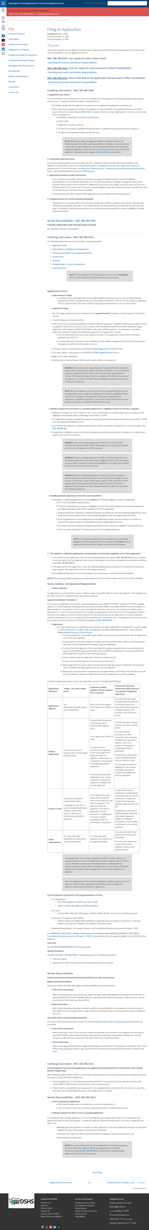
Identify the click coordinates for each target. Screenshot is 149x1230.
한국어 (123, 1207)
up (89, 1182)
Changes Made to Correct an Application (69, 264)
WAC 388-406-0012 (57, 77)
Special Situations (60, 268)
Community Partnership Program (21, 60)
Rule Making (80, 1216)
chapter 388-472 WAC (83, 112)
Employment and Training (18, 49)
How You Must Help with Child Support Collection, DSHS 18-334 (83, 913)
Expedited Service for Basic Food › (121, 1182)
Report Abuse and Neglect (51, 1216)
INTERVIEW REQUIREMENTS (62, 947)
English (112, 1203)
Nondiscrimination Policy (85, 1203)
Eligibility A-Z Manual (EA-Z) (24, 20)
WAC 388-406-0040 (65, 563)
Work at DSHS (46, 1208)
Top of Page (97, 1172)
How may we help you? (95, 3)
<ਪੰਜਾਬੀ (126, 1211)
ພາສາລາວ (121, 1223)
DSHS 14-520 (61, 1035)
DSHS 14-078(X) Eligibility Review (99, 352)
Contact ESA (13, 92)
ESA (11, 29)
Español (120, 1203)
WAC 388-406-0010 (57, 68)
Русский (127, 1203)
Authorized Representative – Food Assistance (100, 168)
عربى (111, 1211)
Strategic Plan (14, 71)
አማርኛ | (121, 1219)
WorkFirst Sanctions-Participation (64, 229)
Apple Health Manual (112, 681)
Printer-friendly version (139, 1188)
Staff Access (46, 1203)
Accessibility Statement (84, 1205)
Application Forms (60, 245)
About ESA (13, 14)
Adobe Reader (81, 1208)
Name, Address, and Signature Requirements (71, 249)
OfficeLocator (3, 19)
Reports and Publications (18, 76)
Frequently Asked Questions (48, 14)
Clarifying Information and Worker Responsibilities (72, 62)
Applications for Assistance (44, 20)
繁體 (117, 1207)
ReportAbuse (3, 27)
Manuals (11, 81)
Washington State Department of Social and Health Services (36, 3)
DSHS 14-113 (66, 997)
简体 (111, 1207)
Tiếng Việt (113, 1219)
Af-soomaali (114, 1215)
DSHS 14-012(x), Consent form (108, 152)
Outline (141, 1182)
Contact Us (45, 1211)
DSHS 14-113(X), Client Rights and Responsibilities (78, 906)
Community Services (16, 33)
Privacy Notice (81, 1213)
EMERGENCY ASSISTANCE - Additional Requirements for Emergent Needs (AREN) (83, 933)
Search (145, 3)
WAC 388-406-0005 (57, 58)
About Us (44, 1205)
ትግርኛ (129, 1223)
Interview (56, 260)
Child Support (13, 39)
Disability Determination (18, 44)
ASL (134, 1223)
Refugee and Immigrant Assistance (22, 55)
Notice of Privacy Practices (86, 1211)
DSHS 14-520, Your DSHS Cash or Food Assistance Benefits (112, 1021)
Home (10, 20)
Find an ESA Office (27, 14)
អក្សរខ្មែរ (118, 1211)
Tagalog (112, 1223)
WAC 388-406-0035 (105, 620)
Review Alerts (58, 256)
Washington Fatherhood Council (21, 65)
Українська (124, 1215)
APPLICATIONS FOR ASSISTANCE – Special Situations (72, 955)
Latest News (13, 87)
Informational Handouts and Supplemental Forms (72, 253)
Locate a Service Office (50, 1213)
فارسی (128, 1219)
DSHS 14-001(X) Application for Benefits (102, 349)
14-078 (144, 419)
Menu (3, 10)
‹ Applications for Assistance (60, 1182)
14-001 (137, 419)
